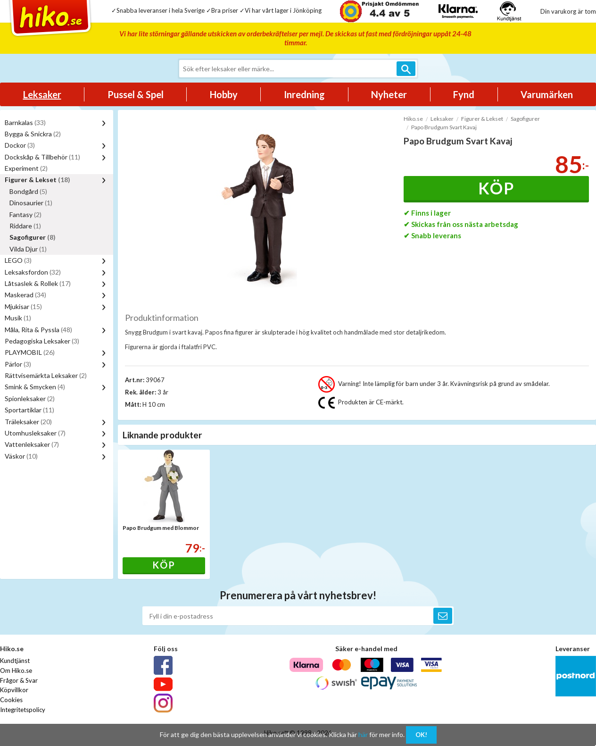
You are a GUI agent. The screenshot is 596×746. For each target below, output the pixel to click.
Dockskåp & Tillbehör (42, 157)
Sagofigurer (32, 237)
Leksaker (42, 94)
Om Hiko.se (16, 670)
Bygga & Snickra (33, 134)
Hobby (224, 94)
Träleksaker (28, 422)
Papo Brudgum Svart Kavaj (444, 127)
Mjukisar (23, 306)
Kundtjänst (15, 660)
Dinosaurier (30, 203)
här (363, 734)
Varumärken (547, 94)
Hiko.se (413, 118)
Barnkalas (25, 122)
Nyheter (389, 94)
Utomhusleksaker (35, 433)
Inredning (304, 94)
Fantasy (25, 214)
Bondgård (28, 191)
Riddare (25, 226)
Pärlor (18, 364)
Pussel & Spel (136, 94)
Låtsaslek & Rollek (38, 283)
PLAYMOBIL (30, 352)
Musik (18, 318)
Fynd (463, 94)
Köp (496, 188)
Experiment (26, 168)
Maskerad (25, 295)
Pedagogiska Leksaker (42, 341)
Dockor (20, 145)
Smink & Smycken (35, 387)
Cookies (11, 700)
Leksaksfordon (33, 272)
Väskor (21, 456)
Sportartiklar (29, 410)
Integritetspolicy (22, 709)
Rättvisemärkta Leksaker (46, 375)
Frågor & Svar (19, 680)
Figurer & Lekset (37, 180)
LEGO (18, 260)
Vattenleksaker (32, 444)
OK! (421, 734)
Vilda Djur (28, 249)
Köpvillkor (14, 690)
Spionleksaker (30, 398)
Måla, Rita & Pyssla (38, 330)
